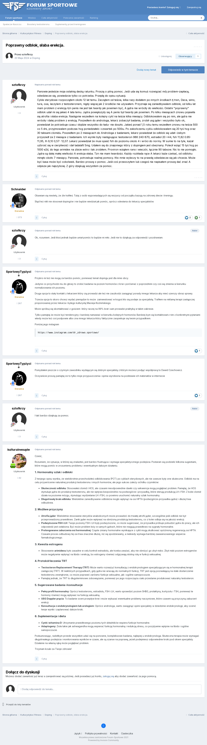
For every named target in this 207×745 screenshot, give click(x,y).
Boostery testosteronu (38, 24)
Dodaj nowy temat (146, 69)
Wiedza (32, 17)
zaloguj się (108, 676)
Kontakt (114, 733)
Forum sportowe (13, 18)
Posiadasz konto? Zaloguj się (163, 7)
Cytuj (44, 176)
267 (19, 303)
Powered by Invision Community (103, 740)
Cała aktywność (49, 17)
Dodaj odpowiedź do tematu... (37, 689)
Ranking (94, 17)
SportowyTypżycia (18, 273)
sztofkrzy (27, 54)
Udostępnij (165, 56)
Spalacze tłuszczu (12, 24)
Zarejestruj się (194, 7)
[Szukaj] (165, 17)
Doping (36, 58)
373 (19, 217)
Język (78, 733)
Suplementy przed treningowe (70, 24)
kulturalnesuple (18, 449)
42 (19, 478)
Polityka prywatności (96, 733)
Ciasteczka (127, 733)
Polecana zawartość (73, 17)
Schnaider (18, 189)
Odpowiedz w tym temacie (183, 69)
